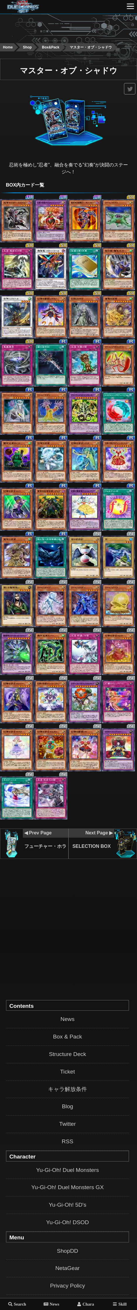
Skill (122, 1304)
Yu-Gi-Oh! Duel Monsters (67, 1170)
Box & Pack (67, 1037)
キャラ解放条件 (67, 1089)
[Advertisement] (68, 27)
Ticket (67, 1072)
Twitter (67, 1124)
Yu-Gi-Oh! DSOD (67, 1222)
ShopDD (67, 1251)
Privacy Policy (67, 1286)
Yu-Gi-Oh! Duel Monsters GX (67, 1187)
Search (20, 1304)
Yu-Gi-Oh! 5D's (67, 1205)
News (68, 1019)
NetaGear (67, 1268)
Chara (88, 1304)
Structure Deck (67, 1054)
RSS (67, 1141)
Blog (67, 1106)
